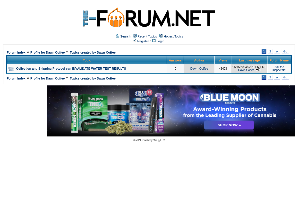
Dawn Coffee (199, 68)
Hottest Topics (173, 36)
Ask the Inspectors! (279, 68)
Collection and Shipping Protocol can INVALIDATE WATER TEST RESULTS (71, 68)
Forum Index (16, 52)
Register (141, 41)
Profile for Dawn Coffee (47, 52)
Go (285, 51)
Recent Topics (147, 36)
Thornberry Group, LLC (153, 140)
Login (158, 41)
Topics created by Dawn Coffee (92, 52)
